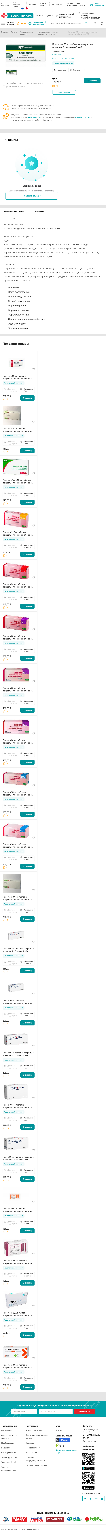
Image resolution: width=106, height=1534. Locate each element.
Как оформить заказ (17, 4)
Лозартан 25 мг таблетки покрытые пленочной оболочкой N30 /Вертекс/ (19, 430)
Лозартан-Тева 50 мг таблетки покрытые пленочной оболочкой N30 (19, 481)
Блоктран (56, 55)
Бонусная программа (97, 4)
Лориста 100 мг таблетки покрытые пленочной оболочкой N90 (19, 845)
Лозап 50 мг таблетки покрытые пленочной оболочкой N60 (18, 1054)
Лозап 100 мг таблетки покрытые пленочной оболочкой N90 (19, 1106)
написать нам (34, 117)
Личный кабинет (33, 1448)
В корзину (92, 81)
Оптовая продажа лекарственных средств (75, 4)
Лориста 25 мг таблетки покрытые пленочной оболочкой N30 (19, 585)
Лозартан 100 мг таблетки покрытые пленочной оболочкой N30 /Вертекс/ (19, 898)
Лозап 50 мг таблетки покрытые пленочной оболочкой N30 (18, 949)
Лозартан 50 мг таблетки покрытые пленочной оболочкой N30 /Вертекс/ (19, 377)
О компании (5, 4)
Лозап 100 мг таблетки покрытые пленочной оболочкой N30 (19, 1002)
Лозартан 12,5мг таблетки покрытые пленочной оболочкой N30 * (19, 1314)
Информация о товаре (14, 211)
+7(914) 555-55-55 (83, 117)
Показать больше (32, 196)
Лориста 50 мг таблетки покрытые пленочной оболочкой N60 (19, 689)
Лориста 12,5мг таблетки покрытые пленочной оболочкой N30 (19, 533)
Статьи (59, 1430)
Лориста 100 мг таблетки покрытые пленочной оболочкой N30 (19, 793)
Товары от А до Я (8, 1462)
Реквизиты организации (63, 58)
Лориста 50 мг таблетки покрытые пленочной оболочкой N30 (19, 637)
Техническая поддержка (36, 1465)
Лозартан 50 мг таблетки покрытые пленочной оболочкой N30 (19, 1210)
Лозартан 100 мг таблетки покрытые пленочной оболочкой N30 (19, 1262)
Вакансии (5, 1448)
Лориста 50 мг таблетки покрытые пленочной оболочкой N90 (19, 741)
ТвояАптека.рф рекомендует (37, 23)
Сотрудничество (8, 1453)
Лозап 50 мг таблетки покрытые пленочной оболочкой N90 (18, 1158)
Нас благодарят (8, 1443)
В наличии (39, 211)
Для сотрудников (9, 1457)
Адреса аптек (43, 4)
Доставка (32, 4)
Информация (57, 4)
